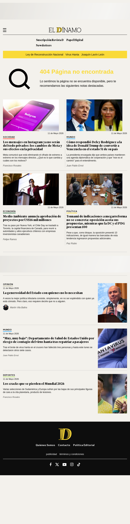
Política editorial (84, 445)
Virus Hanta (72, 54)
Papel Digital (74, 40)
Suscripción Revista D (50, 40)
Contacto (64, 445)
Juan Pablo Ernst (74, 165)
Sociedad (9, 137)
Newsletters (43, 45)
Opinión (8, 284)
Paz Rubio (71, 243)
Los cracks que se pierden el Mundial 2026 (33, 383)
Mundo (70, 137)
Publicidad (51, 454)
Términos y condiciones (71, 454)
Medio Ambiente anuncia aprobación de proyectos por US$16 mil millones (32, 218)
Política (71, 211)
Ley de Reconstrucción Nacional (44, 54)
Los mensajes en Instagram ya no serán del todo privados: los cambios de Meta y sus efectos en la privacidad (32, 145)
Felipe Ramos (10, 239)
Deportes (9, 375)
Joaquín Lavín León (92, 54)
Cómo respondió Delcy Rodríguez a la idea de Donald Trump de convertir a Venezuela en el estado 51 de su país (94, 145)
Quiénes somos (45, 445)
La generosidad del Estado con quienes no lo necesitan (43, 292)
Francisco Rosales (12, 165)
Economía (9, 211)
